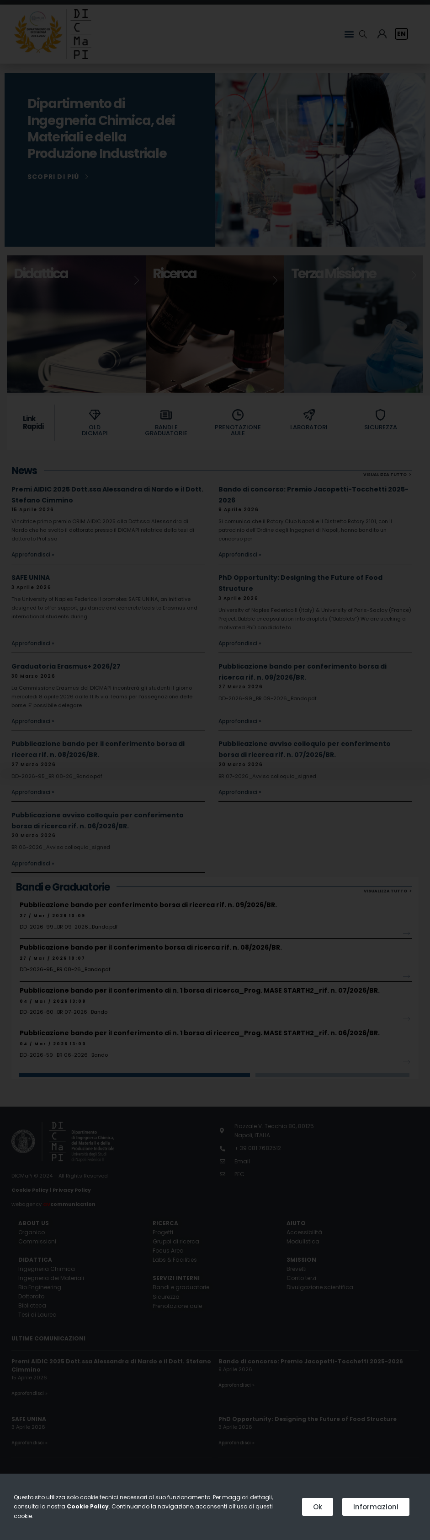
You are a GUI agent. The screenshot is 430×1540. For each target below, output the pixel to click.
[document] (215, 770)
